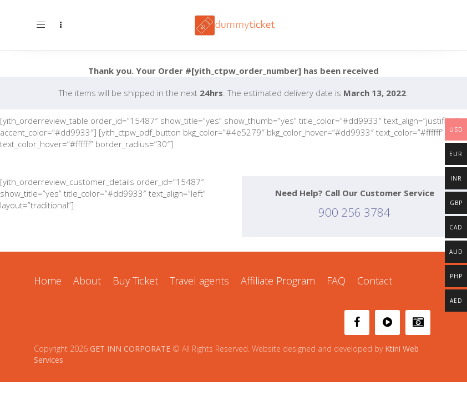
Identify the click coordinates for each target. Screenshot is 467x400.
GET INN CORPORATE (130, 348)
